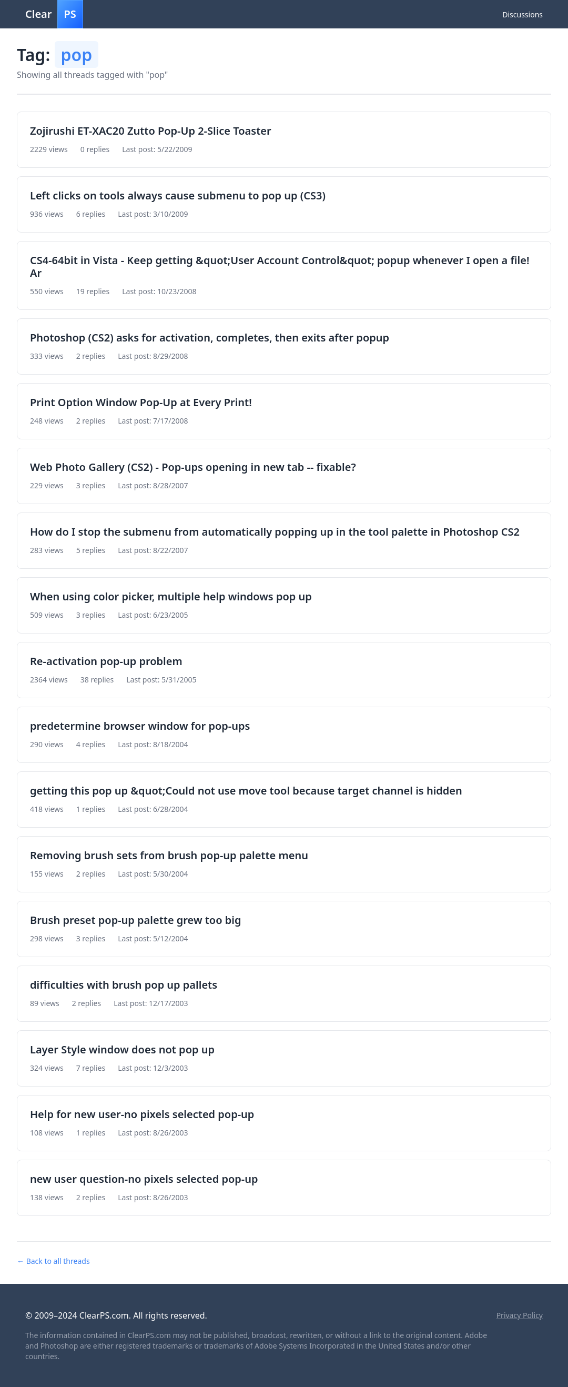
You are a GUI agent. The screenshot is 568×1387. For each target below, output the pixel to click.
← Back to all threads (53, 1261)
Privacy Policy (519, 1315)
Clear (54, 14)
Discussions (522, 14)
